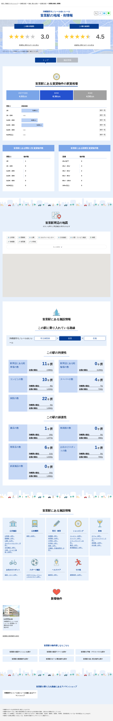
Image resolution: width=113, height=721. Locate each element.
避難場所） (76, 575)
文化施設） (10, 548)
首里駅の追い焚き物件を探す (93, 659)
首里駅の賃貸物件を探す (11, 636)
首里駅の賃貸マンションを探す (20, 652)
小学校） (53, 541)
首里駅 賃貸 (43, 3)
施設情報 (67, 60)
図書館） (10, 538)
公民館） (10, 536)
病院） (31, 536)
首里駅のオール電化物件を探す (56, 659)
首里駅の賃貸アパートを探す (56, 652)
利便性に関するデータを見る (29, 45)
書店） (74, 545)
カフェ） (97, 536)
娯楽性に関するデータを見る (84, 45)
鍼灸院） (53, 575)
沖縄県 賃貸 (23, 3)
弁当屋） (97, 545)
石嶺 (95, 338)
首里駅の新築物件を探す (20, 659)
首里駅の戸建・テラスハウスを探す (93, 652)
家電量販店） (76, 548)
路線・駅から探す (33, 3)
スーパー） (75, 538)
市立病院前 (45, 338)
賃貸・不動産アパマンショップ (9, 3)
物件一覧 (102, 110)
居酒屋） (97, 543)
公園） (9, 541)
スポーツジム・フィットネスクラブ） (34, 576)
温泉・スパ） (11, 575)
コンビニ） (76, 536)
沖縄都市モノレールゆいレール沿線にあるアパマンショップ (20, 694)
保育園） (53, 538)
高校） (52, 546)
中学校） (53, 543)
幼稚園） (53, 536)
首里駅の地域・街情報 (54, 3)
